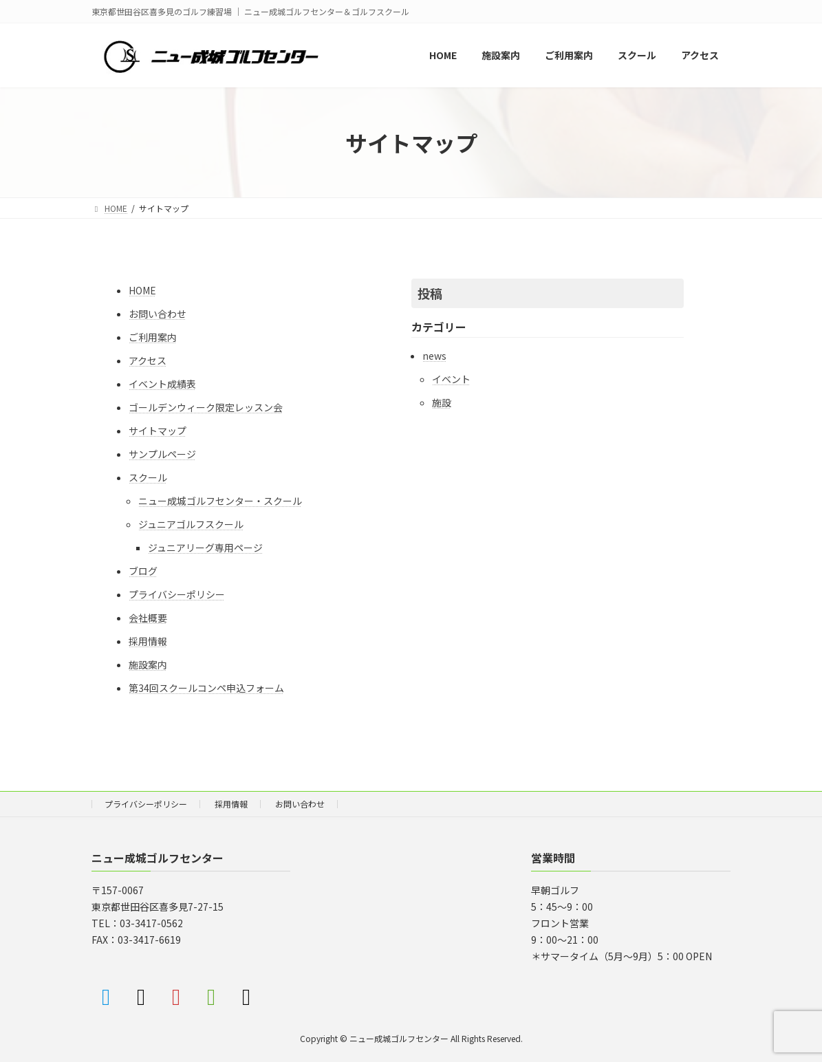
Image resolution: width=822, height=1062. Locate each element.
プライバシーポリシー (177, 594)
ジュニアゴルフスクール (191, 524)
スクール (148, 477)
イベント (451, 379)
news (434, 355)
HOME (142, 290)
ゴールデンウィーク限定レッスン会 (206, 407)
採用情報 (148, 641)
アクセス (147, 360)
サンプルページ (162, 454)
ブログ (143, 571)
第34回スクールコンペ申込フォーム (206, 688)
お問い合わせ (157, 314)
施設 (441, 402)
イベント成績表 (162, 384)
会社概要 (148, 618)
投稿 (430, 293)
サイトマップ (157, 430)
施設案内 (148, 664)
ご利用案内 (153, 337)
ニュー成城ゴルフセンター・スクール (220, 501)
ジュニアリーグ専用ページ (205, 547)
